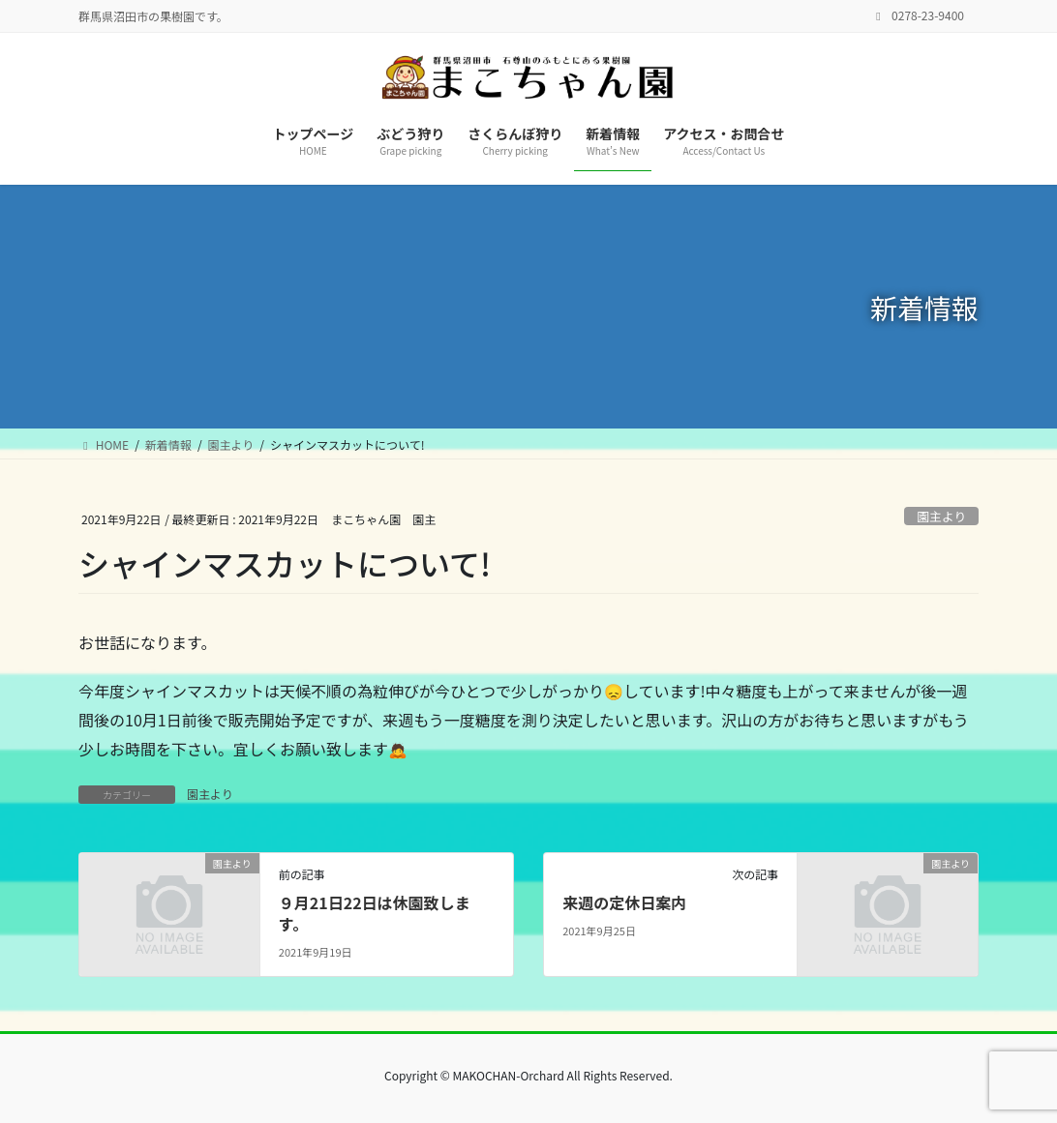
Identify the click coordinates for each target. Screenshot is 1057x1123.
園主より (941, 516)
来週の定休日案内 (624, 902)
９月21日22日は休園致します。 (374, 913)
